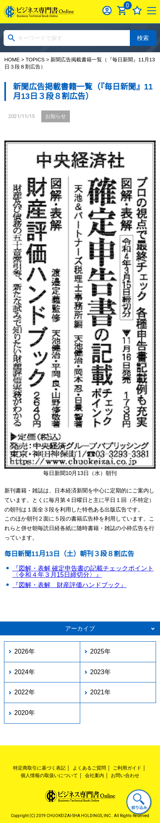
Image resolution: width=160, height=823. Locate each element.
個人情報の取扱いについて (49, 775)
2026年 (24, 651)
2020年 (24, 712)
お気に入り (137, 10)
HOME (12, 60)
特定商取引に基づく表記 (39, 768)
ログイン (107, 10)
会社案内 (94, 775)
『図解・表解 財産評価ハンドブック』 (69, 585)
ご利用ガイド (127, 768)
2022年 (24, 692)
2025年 (100, 651)
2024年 (24, 672)
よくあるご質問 (89, 768)
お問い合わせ (125, 775)
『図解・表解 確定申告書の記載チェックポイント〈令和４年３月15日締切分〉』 (83, 571)
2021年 (100, 692)
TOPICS (34, 60)
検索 (143, 37)
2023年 (100, 672)
